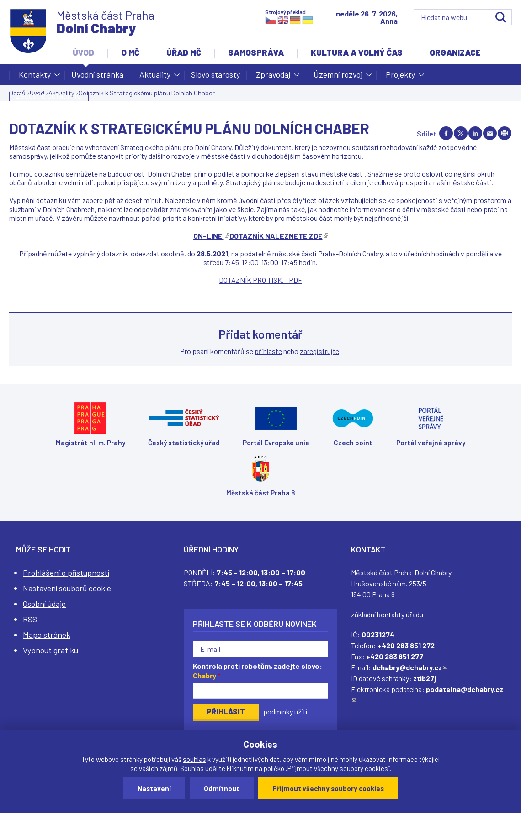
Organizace (455, 52)
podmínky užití (285, 711)
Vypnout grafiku (50, 650)
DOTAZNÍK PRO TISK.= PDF (260, 280)
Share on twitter (461, 133)
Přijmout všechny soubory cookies (328, 788)
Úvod (83, 52)
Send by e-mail (490, 133)
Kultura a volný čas (357, 52)
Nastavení (154, 788)
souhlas (194, 759)
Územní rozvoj (338, 77)
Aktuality (155, 77)
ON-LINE (211, 235)
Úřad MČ (183, 52)
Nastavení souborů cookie (67, 588)
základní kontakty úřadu (387, 614)
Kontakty (35, 77)
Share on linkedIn (475, 133)
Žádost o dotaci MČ (49, 95)
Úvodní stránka (97, 74)
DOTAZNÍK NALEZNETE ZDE (278, 235)
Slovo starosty (215, 74)
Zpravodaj (273, 77)
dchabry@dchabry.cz (409, 667)
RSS (30, 619)
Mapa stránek (46, 635)
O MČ (130, 52)
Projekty (400, 77)
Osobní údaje (44, 604)
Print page (504, 133)
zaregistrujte (319, 351)
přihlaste (268, 351)
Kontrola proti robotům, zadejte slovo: (257, 671)
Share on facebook (446, 133)
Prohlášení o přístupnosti (66, 573)
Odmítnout (221, 788)
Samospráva (256, 52)
